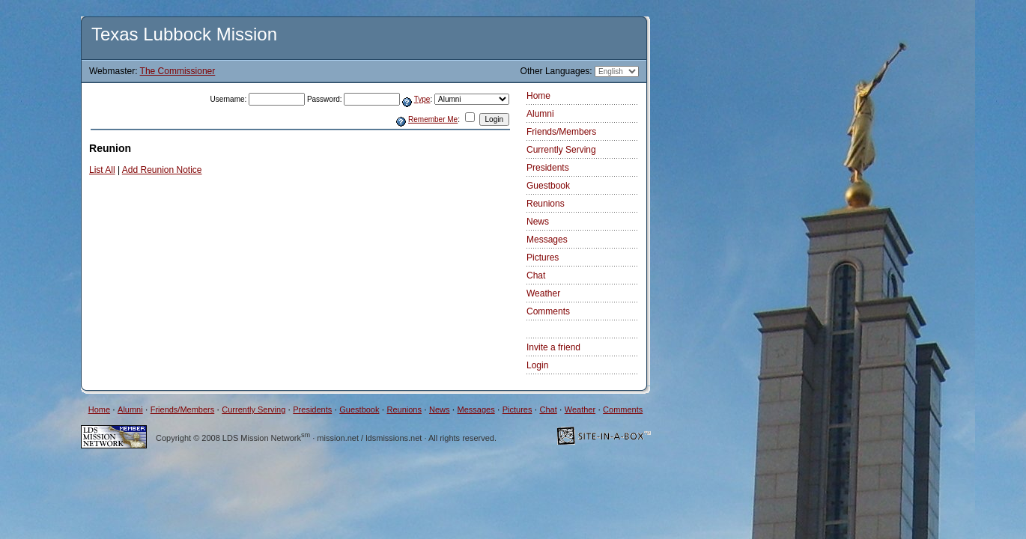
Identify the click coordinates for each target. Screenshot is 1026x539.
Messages (547, 239)
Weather (543, 293)
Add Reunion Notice (162, 170)
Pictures (542, 257)
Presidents (547, 167)
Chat (535, 275)
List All (102, 170)
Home (538, 96)
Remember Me (433, 119)
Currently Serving (561, 149)
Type (422, 99)
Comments (548, 311)
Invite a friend (553, 347)
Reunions (545, 203)
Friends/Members (561, 132)
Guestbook (548, 185)
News (537, 221)
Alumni (540, 114)
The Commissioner (178, 71)
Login (537, 365)
